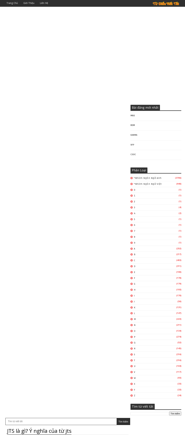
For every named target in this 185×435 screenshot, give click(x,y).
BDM (132, 125)
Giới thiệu (28, 3)
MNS (132, 115)
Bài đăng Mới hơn (17, 171)
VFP (132, 144)
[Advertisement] (92, 31)
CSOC (133, 154)
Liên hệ (44, 3)
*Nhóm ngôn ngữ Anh (147, 178)
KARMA (133, 135)
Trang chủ (12, 3)
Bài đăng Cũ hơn (113, 171)
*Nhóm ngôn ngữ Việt (148, 184)
